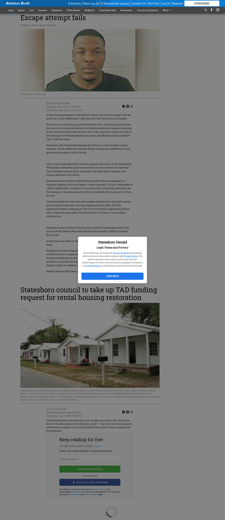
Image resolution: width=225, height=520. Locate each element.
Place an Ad (91, 3)
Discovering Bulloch (147, 10)
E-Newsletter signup (115, 3)
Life (31, 10)
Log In (165, 3)
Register (177, 3)
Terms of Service (122, 253)
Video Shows (73, 10)
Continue (112, 276)
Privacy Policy (131, 256)
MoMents (90, 10)
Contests (42, 10)
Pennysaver (126, 10)
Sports (21, 10)
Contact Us (138, 3)
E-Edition (74, 3)
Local (10, 10)
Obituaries (57, 10)
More (167, 10)
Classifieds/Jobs (107, 10)
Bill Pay (153, 3)
